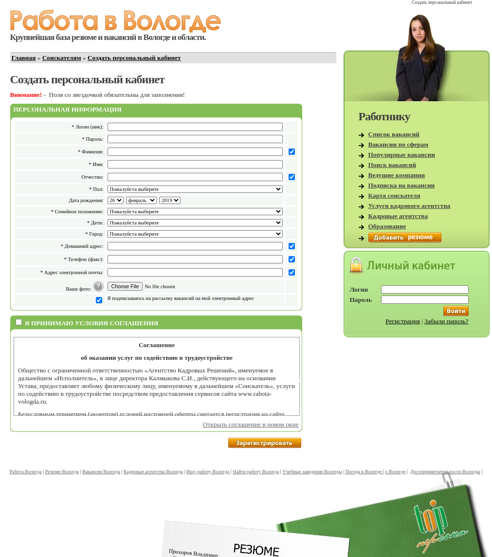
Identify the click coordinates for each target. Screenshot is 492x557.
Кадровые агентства (398, 216)
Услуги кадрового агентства (409, 205)
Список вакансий (394, 134)
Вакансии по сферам (398, 144)
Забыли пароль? (446, 321)
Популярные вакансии (401, 154)
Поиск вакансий (392, 164)
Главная (24, 57)
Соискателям (61, 57)
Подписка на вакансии (401, 185)
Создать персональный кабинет (134, 57)
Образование (387, 226)
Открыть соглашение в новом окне (250, 424)
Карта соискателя (394, 195)
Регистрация (402, 321)
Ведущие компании (396, 175)
